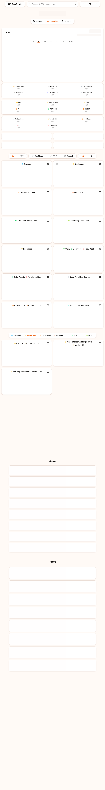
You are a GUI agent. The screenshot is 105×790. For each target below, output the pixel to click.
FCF (74, 335)
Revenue (16, 335)
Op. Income (45, 335)
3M (45, 41)
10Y (64, 41)
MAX (71, 41)
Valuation (67, 21)
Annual (68, 156)
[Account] (96, 4)
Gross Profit (60, 335)
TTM (53, 156)
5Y (57, 41)
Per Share (37, 156)
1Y (51, 41)
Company (38, 21)
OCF (89, 335)
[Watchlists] (83, 4)
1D (33, 41)
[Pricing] (90, 4)
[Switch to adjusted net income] (56, 164)
